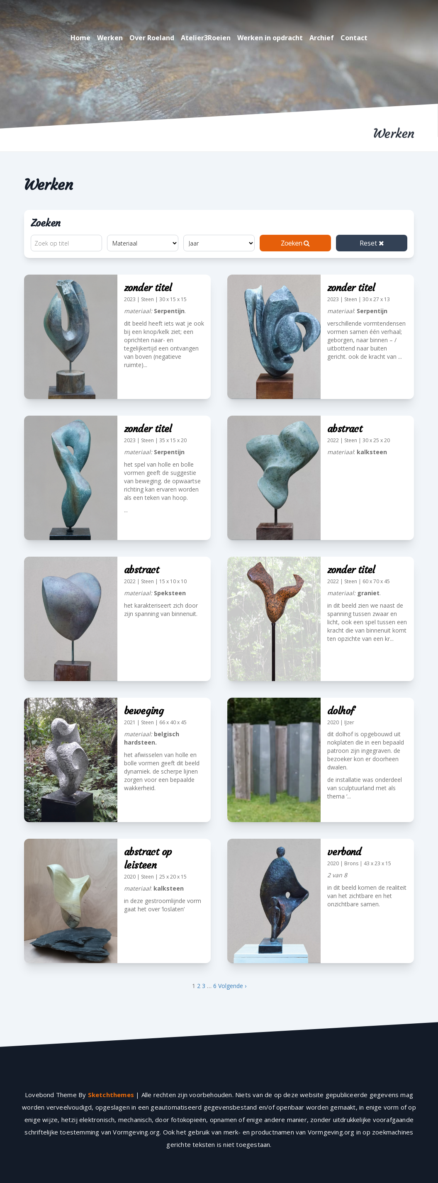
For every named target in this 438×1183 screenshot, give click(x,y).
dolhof (340, 711)
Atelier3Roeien (206, 37)
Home (80, 37)
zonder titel (148, 288)
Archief (321, 37)
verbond (344, 852)
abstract (344, 429)
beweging (143, 711)
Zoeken (295, 243)
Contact (354, 37)
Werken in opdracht (270, 37)
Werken (110, 37)
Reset (372, 243)
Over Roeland (151, 37)
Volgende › (232, 986)
